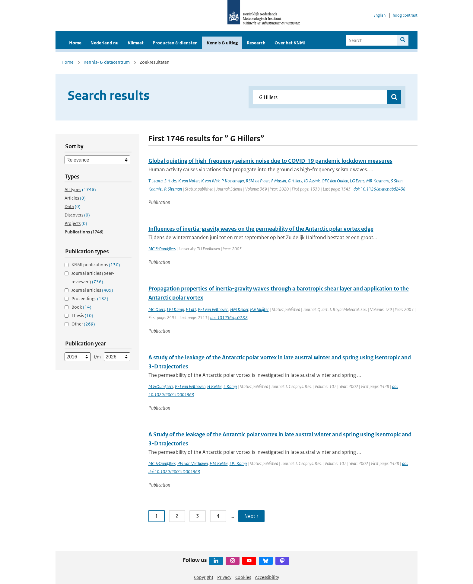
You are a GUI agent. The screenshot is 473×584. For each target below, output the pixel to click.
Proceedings (89, 298)
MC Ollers (156, 309)
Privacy (224, 577)
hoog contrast (405, 15)
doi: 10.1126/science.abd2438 (379, 189)
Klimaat (136, 43)
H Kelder (214, 386)
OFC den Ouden (335, 181)
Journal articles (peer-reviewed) (92, 277)
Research (256, 43)
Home (75, 43)
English (379, 15)
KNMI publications (95, 265)
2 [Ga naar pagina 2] (177, 516)
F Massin (278, 181)
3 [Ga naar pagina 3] (197, 516)
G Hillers (295, 181)
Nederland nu (104, 43)
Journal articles (92, 290)
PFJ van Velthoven (213, 309)
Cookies (243, 577)
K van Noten (188, 181)
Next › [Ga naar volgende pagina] (251, 516)
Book (81, 307)
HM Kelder (239, 309)
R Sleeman (173, 189)
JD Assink (312, 181)
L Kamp (230, 386)
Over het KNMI (290, 43)
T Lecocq (155, 181)
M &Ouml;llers (160, 386)
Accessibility (267, 577)
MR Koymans (377, 181)
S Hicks (170, 181)
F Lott (191, 309)
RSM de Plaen (257, 181)
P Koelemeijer (232, 181)
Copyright (203, 577)
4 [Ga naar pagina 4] (218, 516)
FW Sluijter (259, 309)
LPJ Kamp (175, 309)
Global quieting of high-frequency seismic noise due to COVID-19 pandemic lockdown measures (270, 160)
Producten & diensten (175, 43)
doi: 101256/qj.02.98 (229, 317)
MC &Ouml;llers (162, 249)
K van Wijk (210, 181)
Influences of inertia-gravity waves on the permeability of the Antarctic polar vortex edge (260, 228)
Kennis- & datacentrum (107, 62)
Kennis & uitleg (222, 43)
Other (83, 324)
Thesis (82, 315)
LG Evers (357, 181)
